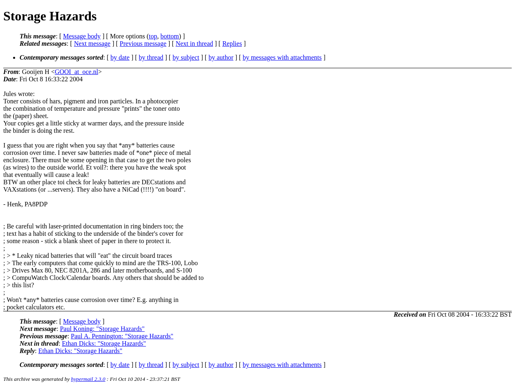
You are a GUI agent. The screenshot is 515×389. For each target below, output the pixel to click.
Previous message (143, 43)
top (153, 36)
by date (120, 57)
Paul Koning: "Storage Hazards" (102, 328)
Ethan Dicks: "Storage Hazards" (104, 343)
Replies (232, 43)
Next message (92, 43)
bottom (169, 36)
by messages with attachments (282, 57)
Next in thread (194, 43)
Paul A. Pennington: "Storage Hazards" (122, 336)
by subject (185, 57)
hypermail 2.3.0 (88, 379)
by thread (151, 57)
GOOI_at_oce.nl (76, 71)
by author (220, 57)
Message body (82, 36)
